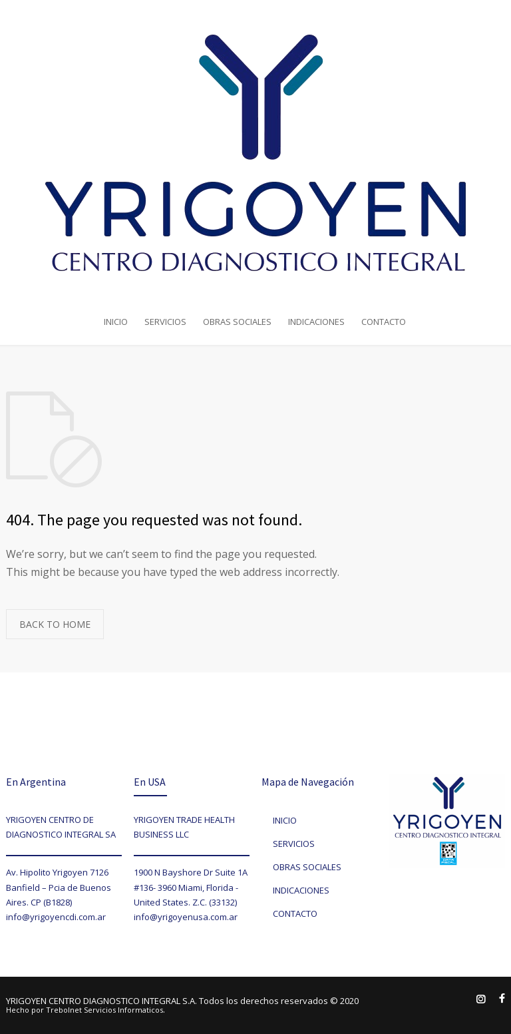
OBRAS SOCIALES (237, 322)
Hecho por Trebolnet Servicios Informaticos (84, 1010)
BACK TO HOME (54, 624)
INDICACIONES (316, 322)
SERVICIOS (165, 322)
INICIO (116, 322)
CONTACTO (383, 322)
